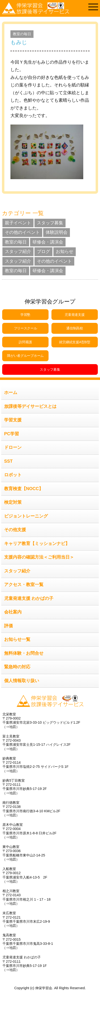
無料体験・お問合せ (23, 653)
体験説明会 (56, 232)
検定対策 (13, 502)
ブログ (43, 251)
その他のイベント (22, 232)
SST (8, 461)
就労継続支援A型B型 (74, 342)
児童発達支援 (74, 315)
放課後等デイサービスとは (30, 406)
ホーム (10, 392)
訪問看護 (25, 342)
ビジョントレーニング (26, 516)
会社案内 (13, 612)
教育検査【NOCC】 (23, 488)
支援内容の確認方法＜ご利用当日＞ (39, 557)
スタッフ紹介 (18, 251)
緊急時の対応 (17, 666)
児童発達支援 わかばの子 (28, 598)
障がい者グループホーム (25, 356)
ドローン (13, 447)
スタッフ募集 (50, 222)
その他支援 (15, 529)
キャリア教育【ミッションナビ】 (37, 543)
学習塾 (25, 315)
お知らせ (64, 251)
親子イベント (18, 222)
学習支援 (13, 420)
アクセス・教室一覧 (23, 584)
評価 (8, 625)
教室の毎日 (22, 34)
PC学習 (11, 433)
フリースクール (25, 328)
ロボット (13, 474)
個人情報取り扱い (21, 680)
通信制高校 (74, 328)
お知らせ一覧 (17, 639)
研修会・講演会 (48, 242)
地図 (12, 727)
